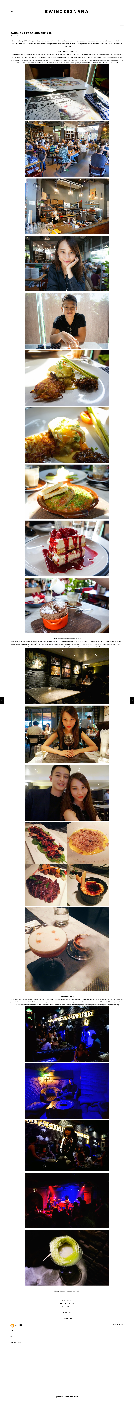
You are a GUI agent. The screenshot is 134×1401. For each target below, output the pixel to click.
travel (69, 1306)
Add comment (15, 1343)
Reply (12, 1336)
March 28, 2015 (118, 1324)
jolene (18, 1325)
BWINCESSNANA (67, 11)
